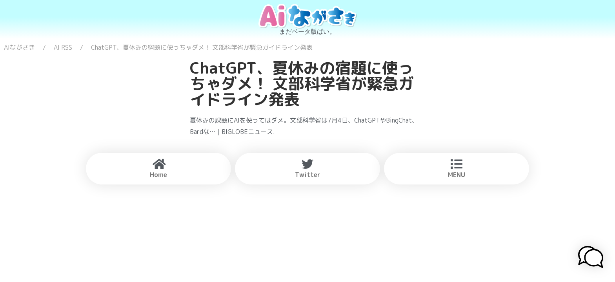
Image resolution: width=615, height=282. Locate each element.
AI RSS (63, 47)
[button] (590, 258)
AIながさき (19, 47)
